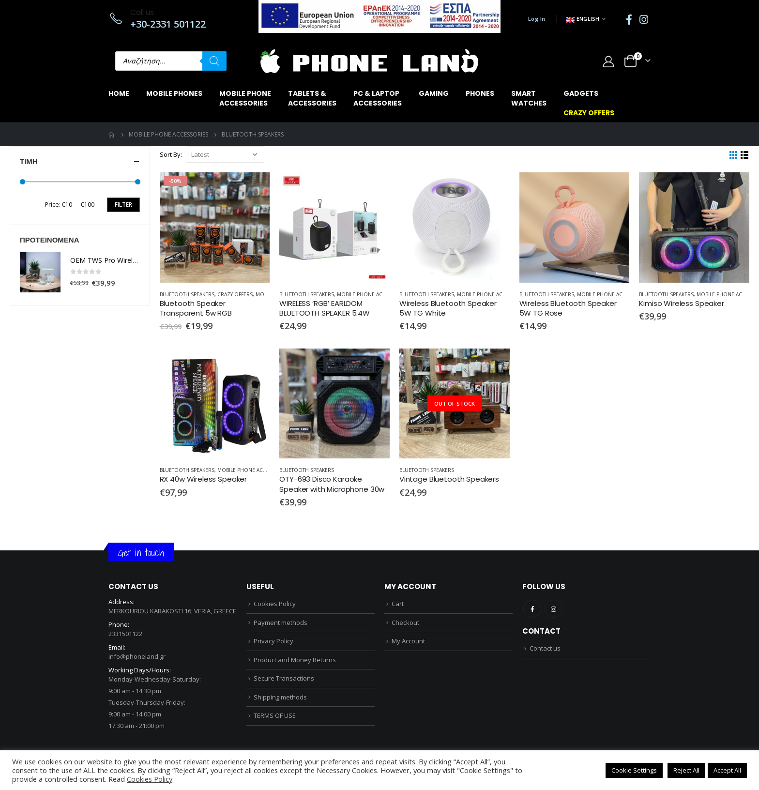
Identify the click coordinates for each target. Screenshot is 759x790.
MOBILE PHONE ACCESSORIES (373, 294)
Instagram (553, 609)
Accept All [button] (727, 770)
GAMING (434, 93)
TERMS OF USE (275, 715)
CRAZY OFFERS (588, 113)
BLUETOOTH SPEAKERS (187, 294)
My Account (408, 641)
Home (118, 93)
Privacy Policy (273, 641)
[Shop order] (225, 154)
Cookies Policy (275, 603)
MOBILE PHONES (174, 93)
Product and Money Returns (295, 659)
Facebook (532, 609)
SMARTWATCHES (528, 98)
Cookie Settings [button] (634, 770)
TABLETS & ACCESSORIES (312, 98)
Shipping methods (280, 697)
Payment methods (280, 622)
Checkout (405, 622)
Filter (123, 204)
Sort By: (171, 154)
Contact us (545, 648)
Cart (398, 603)
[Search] (214, 61)
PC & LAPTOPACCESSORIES (377, 98)
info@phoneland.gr (137, 656)
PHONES (480, 93)
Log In (537, 18)
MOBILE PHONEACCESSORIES (245, 98)
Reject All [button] (686, 770)
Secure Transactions (284, 678)
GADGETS (580, 93)
